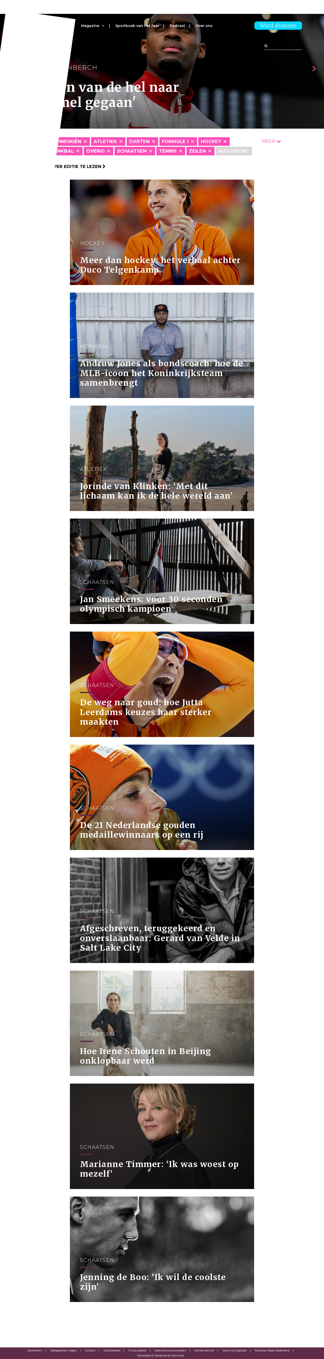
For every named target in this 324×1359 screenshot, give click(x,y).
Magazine (90, 25)
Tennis (168, 151)
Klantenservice (204, 1350)
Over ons (204, 25)
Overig (95, 151)
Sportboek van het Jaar (137, 25)
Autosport (233, 151)
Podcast (177, 25)
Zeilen (197, 151)
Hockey (211, 141)
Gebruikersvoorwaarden (170, 1350)
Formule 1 (175, 141)
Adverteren (34, 1350)
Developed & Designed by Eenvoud (160, 1355)
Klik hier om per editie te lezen (63, 166)
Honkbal (62, 151)
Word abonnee (278, 25)
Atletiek (105, 141)
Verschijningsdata (234, 1350)
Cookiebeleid (111, 1350)
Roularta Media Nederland (272, 1350)
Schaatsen (132, 151)
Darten (139, 141)
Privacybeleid (137, 1350)
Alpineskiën (65, 141)
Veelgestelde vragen (63, 1350)
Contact (90, 1350)
